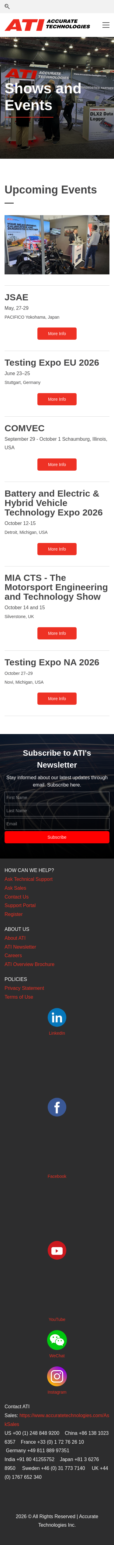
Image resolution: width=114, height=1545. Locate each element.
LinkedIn (57, 1033)
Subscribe (56, 837)
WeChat (56, 1355)
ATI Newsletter (20, 947)
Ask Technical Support (29, 879)
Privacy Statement (24, 988)
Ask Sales (15, 888)
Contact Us (17, 896)
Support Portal (20, 905)
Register (14, 914)
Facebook (57, 1176)
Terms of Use (19, 997)
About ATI (15, 938)
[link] (57, 219)
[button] (7, 6)
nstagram (57, 1392)
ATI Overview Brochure (29, 964)
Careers (13, 955)
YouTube (57, 1319)
